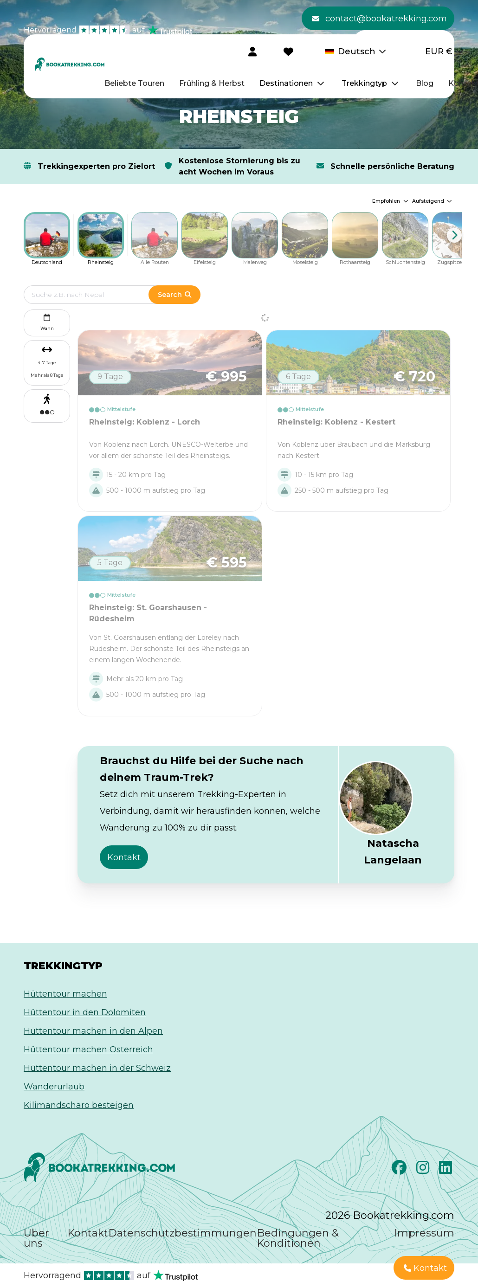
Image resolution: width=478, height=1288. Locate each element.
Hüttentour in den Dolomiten (85, 1012)
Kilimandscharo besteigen (79, 1105)
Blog (424, 83)
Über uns (36, 1238)
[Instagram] (424, 1170)
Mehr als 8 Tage (47, 375)
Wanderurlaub (54, 1087)
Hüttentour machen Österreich (88, 1049)
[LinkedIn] (446, 1170)
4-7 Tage (47, 362)
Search (174, 294)
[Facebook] (400, 1170)
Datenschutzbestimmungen (182, 1233)
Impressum (424, 1233)
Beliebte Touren (134, 83)
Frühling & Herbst (212, 83)
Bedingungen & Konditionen (298, 1238)
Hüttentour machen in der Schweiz (97, 1068)
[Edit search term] (95, 294)
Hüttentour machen (65, 994)
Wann (47, 321)
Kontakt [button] (124, 857)
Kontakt (87, 1233)
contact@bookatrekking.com (379, 18)
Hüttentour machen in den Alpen (93, 1031)
